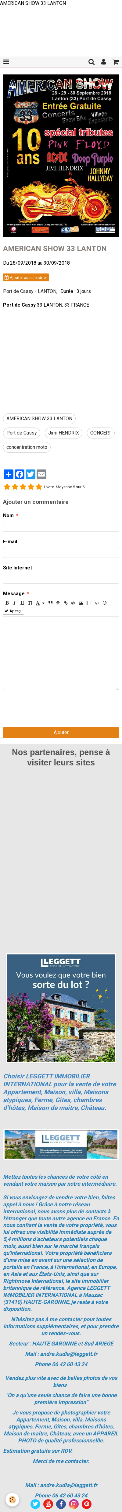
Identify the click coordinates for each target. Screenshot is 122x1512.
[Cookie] (12, 1500)
